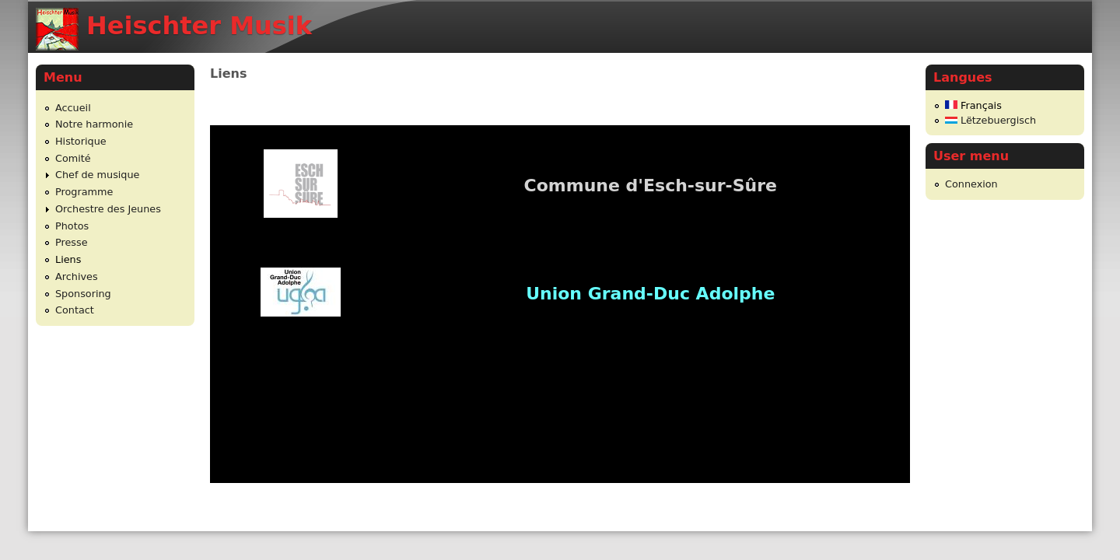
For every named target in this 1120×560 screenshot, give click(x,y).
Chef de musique (97, 174)
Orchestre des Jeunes (108, 209)
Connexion (971, 184)
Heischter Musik (199, 25)
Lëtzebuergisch (990, 120)
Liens (68, 259)
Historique (81, 141)
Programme (84, 192)
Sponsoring (83, 293)
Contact (74, 310)
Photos (72, 226)
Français (973, 105)
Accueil (73, 108)
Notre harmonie (94, 124)
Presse (71, 242)
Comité (73, 158)
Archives (76, 276)
